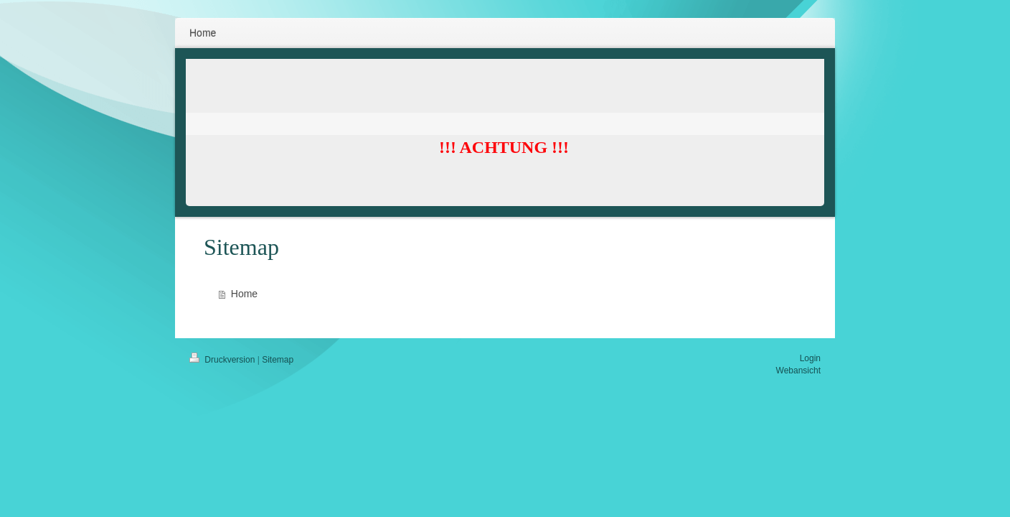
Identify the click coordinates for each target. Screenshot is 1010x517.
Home (244, 293)
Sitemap (277, 360)
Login (810, 358)
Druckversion (223, 360)
